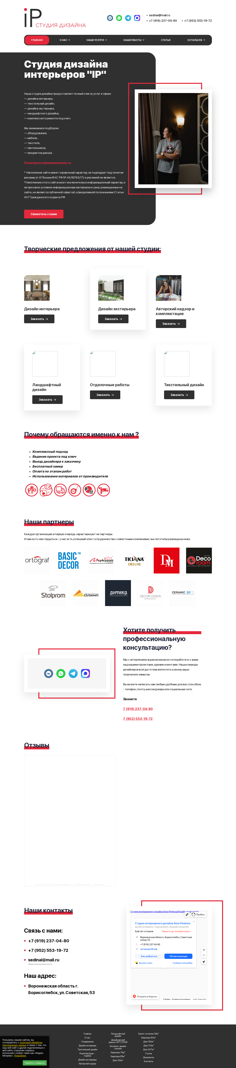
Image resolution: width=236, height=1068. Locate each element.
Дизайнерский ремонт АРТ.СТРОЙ (118, 1041)
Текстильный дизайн (87, 1049)
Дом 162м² (148, 1042)
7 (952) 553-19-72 (138, 719)
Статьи (165, 40)
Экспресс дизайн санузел (118, 1047)
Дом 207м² (148, 1049)
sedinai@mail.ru (159, 15)
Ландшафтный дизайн (118, 1035)
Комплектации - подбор (87, 1054)
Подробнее (20, 1055)
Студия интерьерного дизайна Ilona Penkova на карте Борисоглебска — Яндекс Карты (70, 884)
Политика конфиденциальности (47, 162)
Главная (37, 40)
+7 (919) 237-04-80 (163, 21)
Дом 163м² (118, 1060)
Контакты (148, 1061)
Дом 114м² (148, 1046)
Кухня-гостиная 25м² (148, 1034)
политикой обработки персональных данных (22, 1043)
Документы (148, 1057)
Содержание (87, 1042)
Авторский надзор (87, 1064)
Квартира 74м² (118, 1052)
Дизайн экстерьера (87, 1060)
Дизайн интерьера (87, 1046)
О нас (87, 1038)
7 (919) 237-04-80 (138, 709)
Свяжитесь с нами (44, 214)
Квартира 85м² (118, 1056)
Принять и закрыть (35, 1063)
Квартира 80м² (148, 1038)
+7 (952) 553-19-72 (198, 21)
